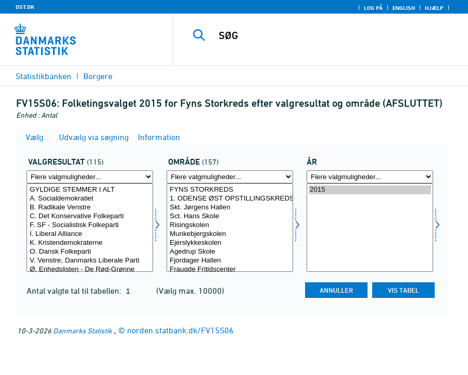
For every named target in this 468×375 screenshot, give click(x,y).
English (404, 7)
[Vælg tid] (370, 227)
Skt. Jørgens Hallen (230, 207)
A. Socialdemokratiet (90, 198)
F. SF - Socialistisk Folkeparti (90, 225)
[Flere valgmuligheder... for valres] (90, 176)
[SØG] (331, 35)
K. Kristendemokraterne (90, 243)
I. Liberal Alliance (90, 234)
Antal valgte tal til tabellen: (75, 290)
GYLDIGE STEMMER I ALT (90, 189)
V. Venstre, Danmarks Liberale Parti (90, 260)
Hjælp (434, 7)
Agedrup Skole (230, 251)
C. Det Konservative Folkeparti (90, 216)
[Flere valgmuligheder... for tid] (370, 176)
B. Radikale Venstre (90, 207)
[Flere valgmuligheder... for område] (230, 176)
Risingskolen (230, 225)
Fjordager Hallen (230, 260)
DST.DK (25, 6)
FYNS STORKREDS (230, 189)
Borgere (97, 76)
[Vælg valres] (90, 227)
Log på (373, 7)
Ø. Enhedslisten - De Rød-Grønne (90, 269)
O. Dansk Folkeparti (90, 251)
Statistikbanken (43, 76)
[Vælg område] (230, 227)
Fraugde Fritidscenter (230, 269)
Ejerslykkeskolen (230, 243)
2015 (370, 189)
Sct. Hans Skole (230, 216)
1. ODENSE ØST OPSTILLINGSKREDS (230, 198)
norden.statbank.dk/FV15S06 (180, 330)
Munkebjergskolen (230, 234)
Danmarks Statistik (82, 330)
